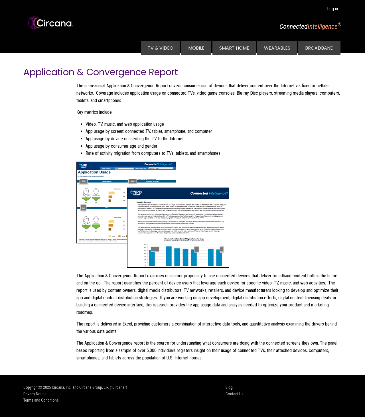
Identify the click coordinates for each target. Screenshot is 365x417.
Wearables (277, 48)
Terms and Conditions (41, 400)
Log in (332, 8)
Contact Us (235, 394)
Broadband (319, 48)
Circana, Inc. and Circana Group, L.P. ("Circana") (89, 387)
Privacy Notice (34, 394)
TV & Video (160, 48)
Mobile (196, 48)
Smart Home (234, 48)
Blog (229, 387)
